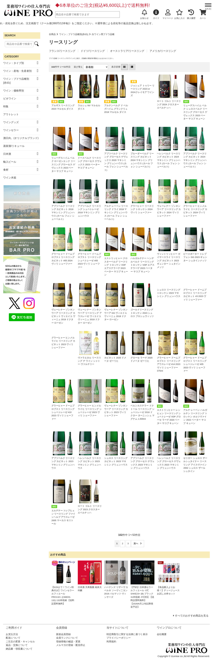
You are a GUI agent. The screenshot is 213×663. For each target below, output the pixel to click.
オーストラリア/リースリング (127, 51)
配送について (13, 637)
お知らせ (144, 14)
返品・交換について (17, 645)
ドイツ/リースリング (93, 51)
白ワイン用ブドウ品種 (103, 34)
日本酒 (7, 154)
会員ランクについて (67, 637)
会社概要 (162, 634)
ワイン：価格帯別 (13, 90)
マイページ (167, 14)
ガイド (156, 14)
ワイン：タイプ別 (13, 63)
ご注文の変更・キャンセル (20, 641)
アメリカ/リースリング (163, 51)
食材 (5, 169)
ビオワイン (9, 98)
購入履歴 (191, 14)
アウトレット (11, 114)
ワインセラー (11, 130)
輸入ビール (9, 161)
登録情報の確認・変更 (68, 641)
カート (202, 14)
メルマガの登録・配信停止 (70, 645)
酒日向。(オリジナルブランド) (21, 138)
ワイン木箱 (9, 177)
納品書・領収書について (19, 648)
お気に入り (179, 14)
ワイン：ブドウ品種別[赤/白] (73, 34)
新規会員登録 (63, 634)
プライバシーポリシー (119, 637)
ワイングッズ (11, 122)
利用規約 (111, 641)
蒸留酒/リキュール (14, 146)
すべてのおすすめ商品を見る (191, 615)
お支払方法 (12, 634)
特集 (5, 106)
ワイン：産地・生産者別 (17, 71)
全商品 (52, 34)
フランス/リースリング (62, 51)
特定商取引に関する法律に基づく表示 (127, 634)
